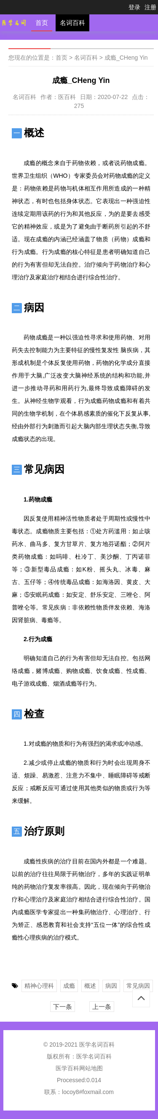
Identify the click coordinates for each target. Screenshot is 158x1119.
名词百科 (72, 22)
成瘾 (69, 985)
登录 (134, 7)
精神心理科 (39, 985)
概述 (90, 985)
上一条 (101, 1006)
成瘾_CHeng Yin (126, 57)
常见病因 (138, 985)
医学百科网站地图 (79, 1068)
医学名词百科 (94, 1056)
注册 (150, 7)
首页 (41, 22)
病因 (111, 985)
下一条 (62, 1006)
